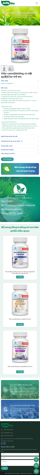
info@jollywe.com (8, 432)
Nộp (4, 468)
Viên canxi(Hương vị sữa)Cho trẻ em (20, 319)
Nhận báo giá (7, 159)
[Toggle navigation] (36, 3)
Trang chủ (11, 15)
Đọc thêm (20, 277)
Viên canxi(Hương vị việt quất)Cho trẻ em (20, 366)
